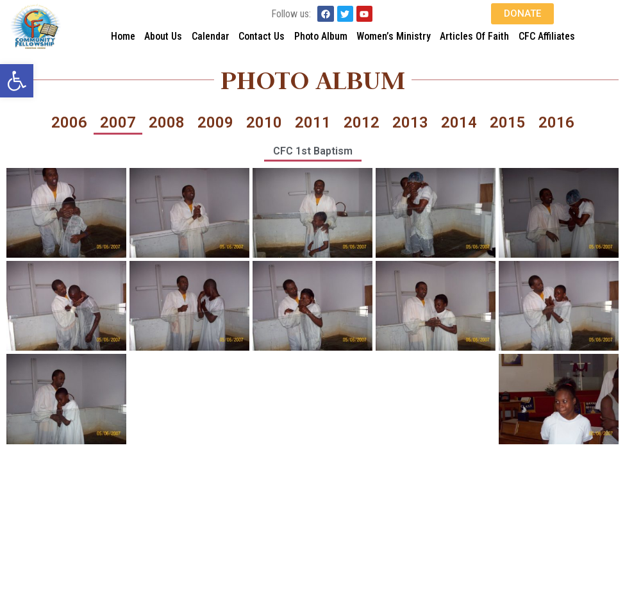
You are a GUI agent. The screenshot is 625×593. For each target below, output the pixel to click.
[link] (16, 80)
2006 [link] (69, 122)
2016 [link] (556, 122)
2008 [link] (167, 122)
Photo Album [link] (320, 36)
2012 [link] (361, 122)
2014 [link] (459, 122)
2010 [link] (264, 122)
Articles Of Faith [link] (474, 36)
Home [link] (123, 36)
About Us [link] (163, 36)
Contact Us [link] (261, 36)
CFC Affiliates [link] (547, 36)
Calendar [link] (210, 36)
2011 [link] (313, 122)
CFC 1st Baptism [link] (313, 151)
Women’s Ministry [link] (393, 36)
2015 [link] (508, 122)
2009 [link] (215, 122)
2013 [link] (410, 122)
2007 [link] (118, 122)
